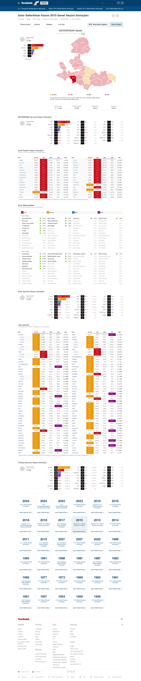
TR (102, 3)
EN (104, 3)
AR (107, 3)
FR (109, 3)
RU (112, 3)
